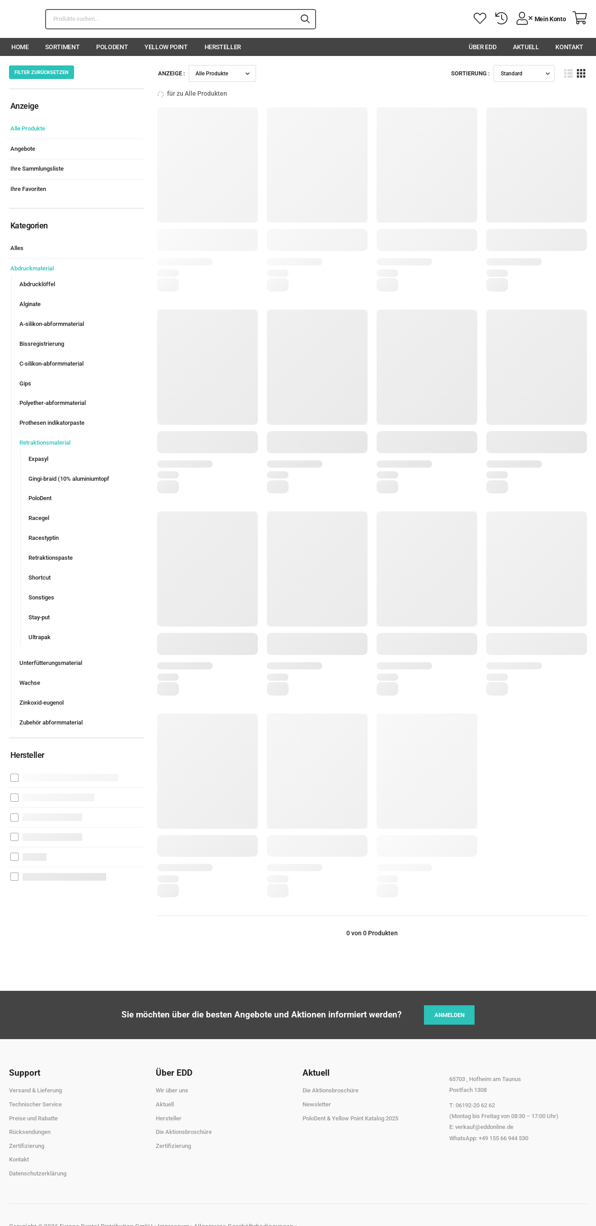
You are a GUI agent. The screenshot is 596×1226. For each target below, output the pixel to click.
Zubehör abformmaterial (51, 722)
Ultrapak (39, 637)
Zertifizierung (26, 1145)
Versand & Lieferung (35, 1090)
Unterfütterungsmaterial (50, 662)
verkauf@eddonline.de (484, 1127)
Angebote (22, 148)
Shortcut (39, 577)
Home (20, 47)
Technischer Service (35, 1104)
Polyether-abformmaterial (52, 402)
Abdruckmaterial (32, 268)
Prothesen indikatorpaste (51, 422)
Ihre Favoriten (28, 189)
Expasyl (38, 458)
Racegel (38, 518)
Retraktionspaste (50, 557)
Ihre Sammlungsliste (37, 168)
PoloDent (112, 47)
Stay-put (39, 617)
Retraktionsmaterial (44, 442)
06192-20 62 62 (475, 1105)
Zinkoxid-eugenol (41, 702)
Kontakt (569, 47)
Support (24, 1073)
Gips (25, 383)
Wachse (29, 682)
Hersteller (223, 47)
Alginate (30, 304)
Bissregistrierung (41, 343)
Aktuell (526, 47)
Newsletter (317, 1104)
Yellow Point (166, 47)
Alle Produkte (27, 128)
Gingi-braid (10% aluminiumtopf (68, 478)
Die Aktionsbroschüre (184, 1131)
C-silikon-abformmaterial (51, 363)
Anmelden (449, 1015)
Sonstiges (41, 597)
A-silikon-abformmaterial (51, 323)
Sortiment (62, 47)
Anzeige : (171, 73)
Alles (16, 248)
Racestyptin (43, 537)
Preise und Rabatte (33, 1118)
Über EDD (482, 47)
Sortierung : (470, 73)
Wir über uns (172, 1090)
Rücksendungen (30, 1131)
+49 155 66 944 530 (503, 1138)
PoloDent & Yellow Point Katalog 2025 (350, 1118)
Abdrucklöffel (37, 284)
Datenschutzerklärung (37, 1173)
